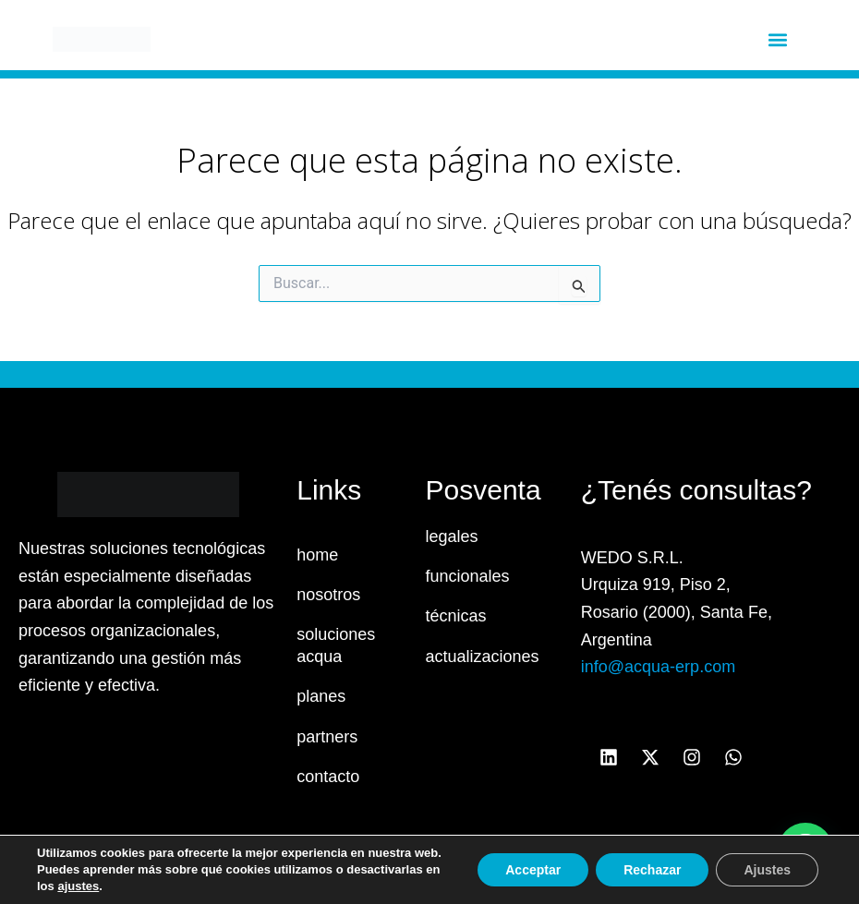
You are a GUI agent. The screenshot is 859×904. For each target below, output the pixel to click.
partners (326, 737)
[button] (777, 39)
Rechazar (652, 869)
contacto (327, 776)
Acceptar (533, 869)
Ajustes (767, 869)
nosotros (328, 594)
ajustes (78, 886)
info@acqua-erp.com (658, 666)
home (317, 555)
